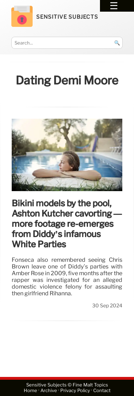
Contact (102, 390)
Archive (48, 390)
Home (30, 390)
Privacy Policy (75, 390)
